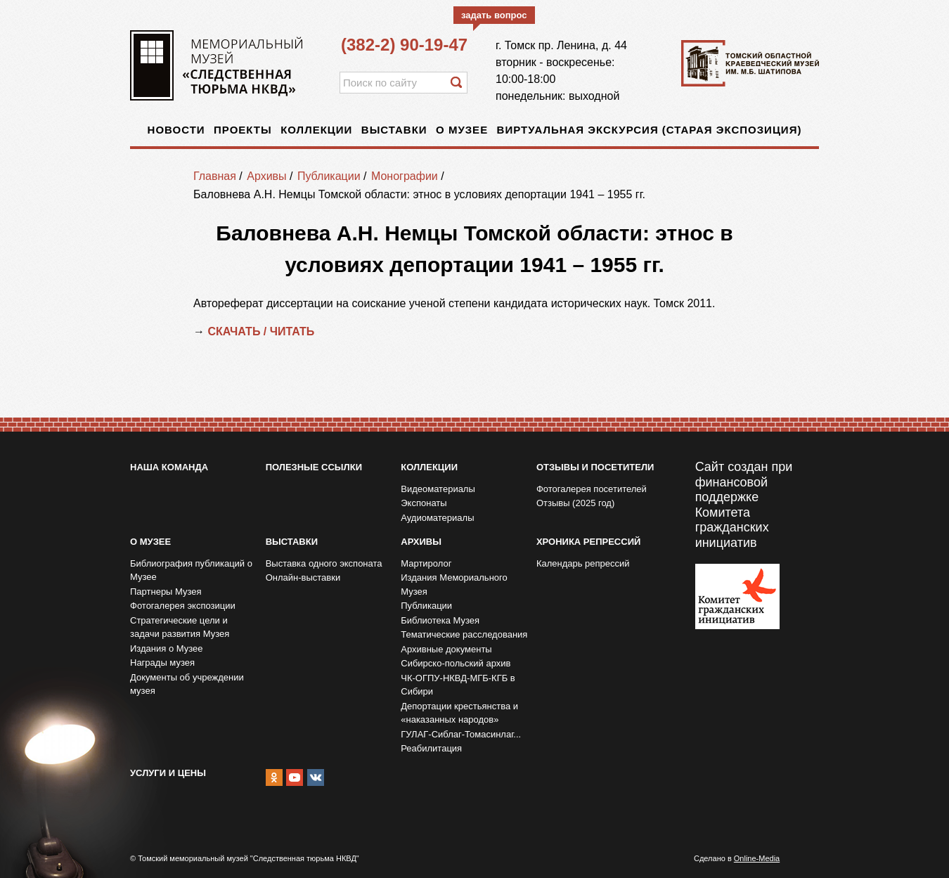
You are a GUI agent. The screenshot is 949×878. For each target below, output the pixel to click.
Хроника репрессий (588, 541)
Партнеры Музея (166, 591)
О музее (462, 130)
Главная (214, 176)
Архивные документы (446, 649)
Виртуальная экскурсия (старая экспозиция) (649, 130)
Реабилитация (431, 748)
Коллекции (316, 130)
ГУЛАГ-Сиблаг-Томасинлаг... (461, 734)
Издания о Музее (166, 648)
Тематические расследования (464, 634)
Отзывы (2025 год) (575, 503)
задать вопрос (494, 15)
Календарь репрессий (583, 563)
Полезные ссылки (314, 467)
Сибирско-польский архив (455, 663)
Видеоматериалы (438, 489)
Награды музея (162, 662)
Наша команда (169, 467)
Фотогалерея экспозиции (182, 605)
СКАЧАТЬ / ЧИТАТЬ (262, 331)
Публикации (329, 176)
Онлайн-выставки (303, 577)
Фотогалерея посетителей (591, 489)
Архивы (266, 176)
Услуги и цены (168, 773)
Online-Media (757, 858)
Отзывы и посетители (595, 467)
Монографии (404, 176)
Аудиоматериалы (437, 517)
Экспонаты (423, 503)
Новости (176, 130)
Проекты (243, 130)
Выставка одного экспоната (324, 563)
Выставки (394, 130)
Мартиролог (426, 563)
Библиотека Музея (440, 620)
